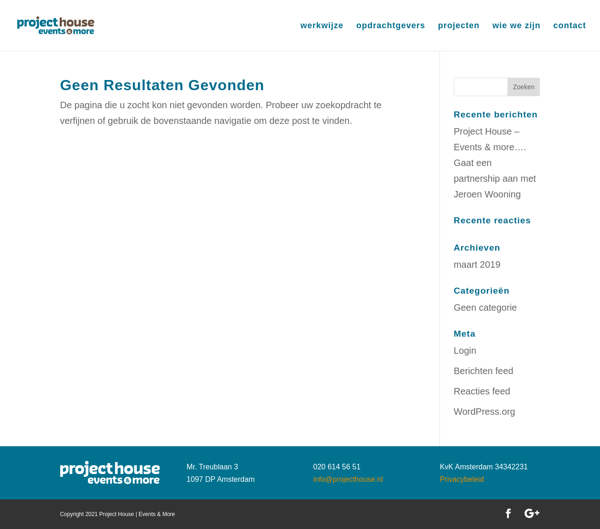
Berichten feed (483, 371)
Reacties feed (482, 391)
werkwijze (322, 26)
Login (465, 350)
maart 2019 (477, 264)
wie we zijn (516, 26)
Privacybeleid (462, 479)
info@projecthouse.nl (348, 479)
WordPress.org (484, 411)
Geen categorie (485, 307)
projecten (459, 26)
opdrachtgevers (390, 26)
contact (569, 26)
